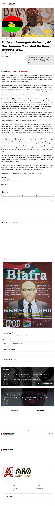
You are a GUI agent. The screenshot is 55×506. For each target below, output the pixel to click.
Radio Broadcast (39, 488)
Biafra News (15, 490)
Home (2, 38)
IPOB (39, 485)
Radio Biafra (15, 485)
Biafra (7, 38)
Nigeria (12, 38)
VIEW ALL (51, 433)
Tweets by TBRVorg (6, 363)
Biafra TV (15, 488)
